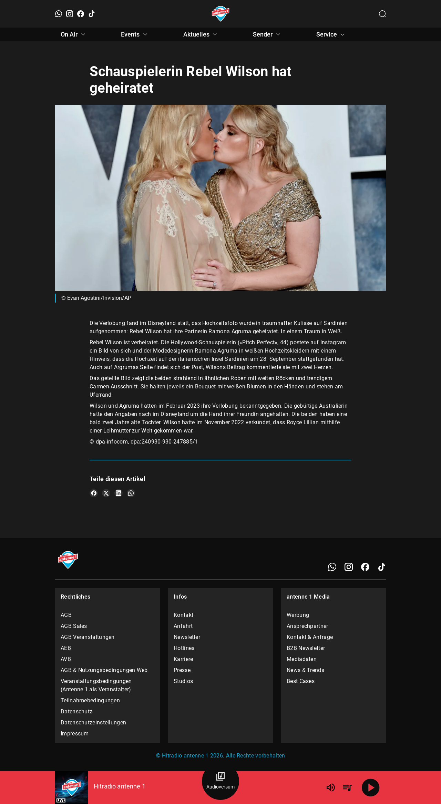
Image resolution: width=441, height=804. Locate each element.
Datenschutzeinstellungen (93, 722)
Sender (267, 34)
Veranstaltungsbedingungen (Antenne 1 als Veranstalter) (96, 685)
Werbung (298, 615)
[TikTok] (91, 13)
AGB (66, 615)
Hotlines (184, 648)
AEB (66, 648)
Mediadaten (302, 659)
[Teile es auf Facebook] (94, 493)
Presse (182, 670)
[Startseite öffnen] (220, 13)
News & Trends (305, 670)
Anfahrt (183, 626)
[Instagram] (69, 13)
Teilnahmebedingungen (90, 700)
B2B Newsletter (306, 648)
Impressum (75, 733)
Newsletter (187, 637)
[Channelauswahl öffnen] (382, 13)
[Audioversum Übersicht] (220, 781)
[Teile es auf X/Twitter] (106, 493)
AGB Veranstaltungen (88, 637)
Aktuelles (201, 34)
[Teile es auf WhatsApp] (131, 493)
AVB (66, 659)
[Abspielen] (370, 787)
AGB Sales (74, 626)
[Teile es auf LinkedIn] (118, 493)
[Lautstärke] (330, 787)
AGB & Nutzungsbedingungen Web (104, 670)
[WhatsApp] (58, 13)
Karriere (183, 659)
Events (135, 34)
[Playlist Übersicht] (347, 787)
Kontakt (183, 615)
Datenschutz (76, 711)
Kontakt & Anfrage (310, 637)
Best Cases (301, 681)
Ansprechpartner (307, 626)
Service (331, 34)
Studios (183, 681)
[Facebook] (80, 13)
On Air (74, 34)
